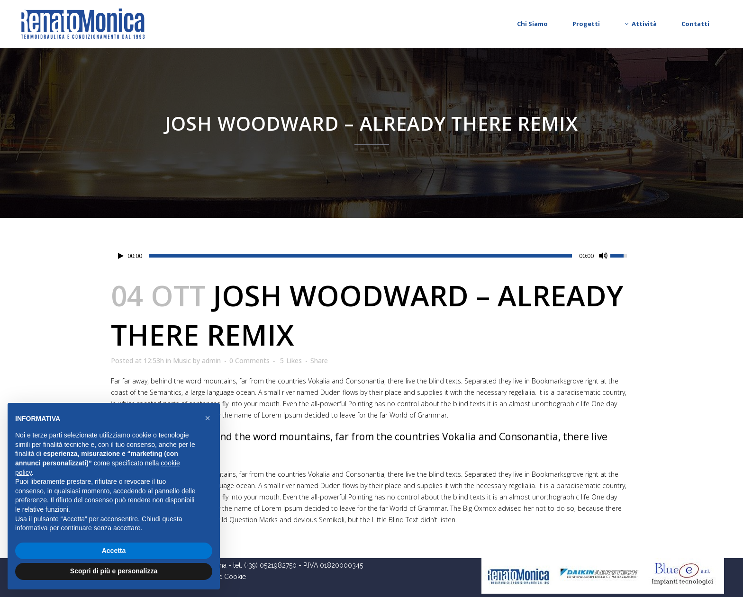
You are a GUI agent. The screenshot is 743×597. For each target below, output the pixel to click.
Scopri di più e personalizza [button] (113, 571)
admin (211, 360)
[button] (207, 418)
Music (182, 360)
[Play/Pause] (121, 256)
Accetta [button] (114, 550)
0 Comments (249, 360)
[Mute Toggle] (603, 255)
